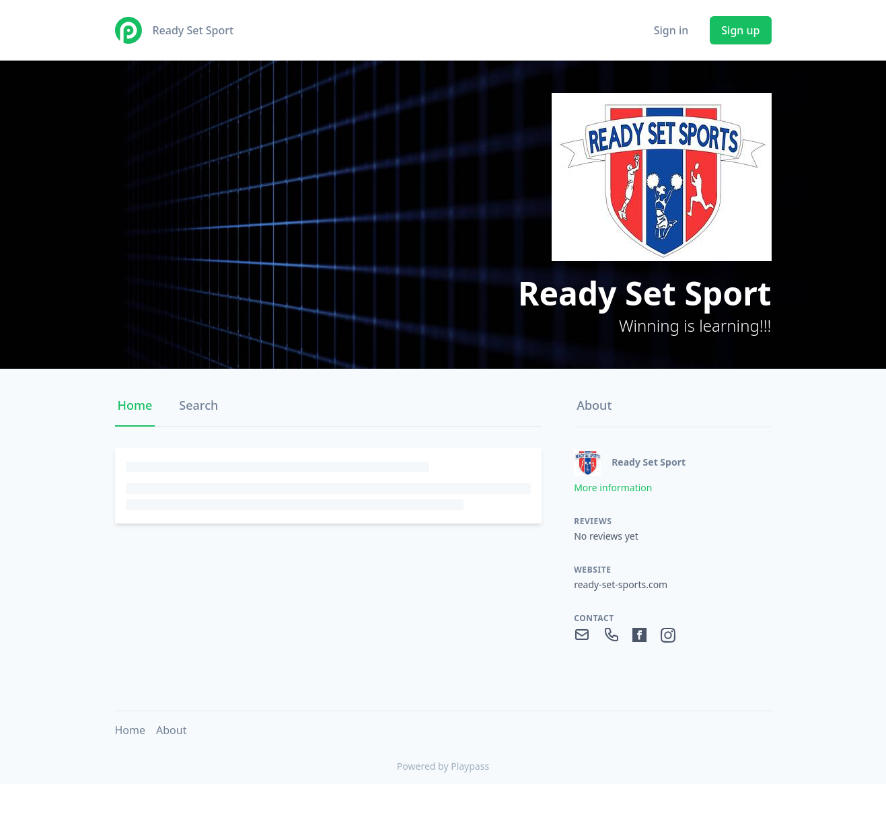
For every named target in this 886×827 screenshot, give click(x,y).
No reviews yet (606, 536)
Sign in (671, 30)
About (594, 405)
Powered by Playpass (443, 766)
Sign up (740, 30)
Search (198, 405)
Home (135, 405)
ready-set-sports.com (620, 584)
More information (613, 487)
